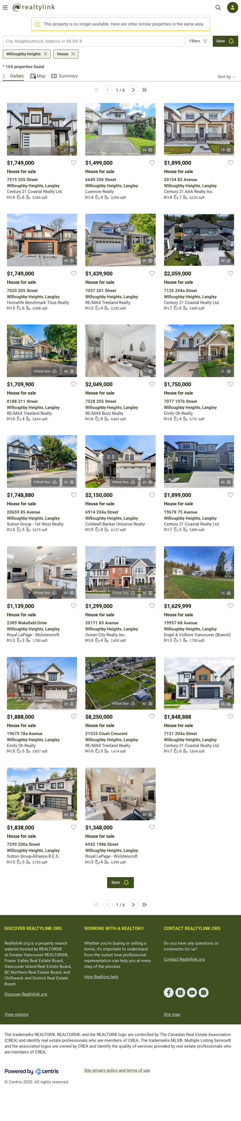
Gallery (17, 76)
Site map (172, 1014)
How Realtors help (101, 976)
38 (147, 593)
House (62, 54)
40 (226, 261)
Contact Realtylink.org (184, 959)
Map (41, 76)
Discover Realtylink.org (25, 994)
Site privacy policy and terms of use (117, 1070)
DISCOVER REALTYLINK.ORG (33, 928)
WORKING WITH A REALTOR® (114, 928)
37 (69, 150)
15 (226, 593)
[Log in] (232, 7)
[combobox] (93, 41)
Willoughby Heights (23, 54)
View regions (16, 1014)
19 (226, 150)
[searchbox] (90, 41)
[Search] (218, 7)
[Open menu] (5, 7)
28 (69, 704)
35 (69, 482)
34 (147, 150)
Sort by (224, 76)
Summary (68, 76)
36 (69, 261)
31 (226, 371)
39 (147, 261)
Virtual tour (45, 371)
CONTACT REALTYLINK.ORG (192, 928)
